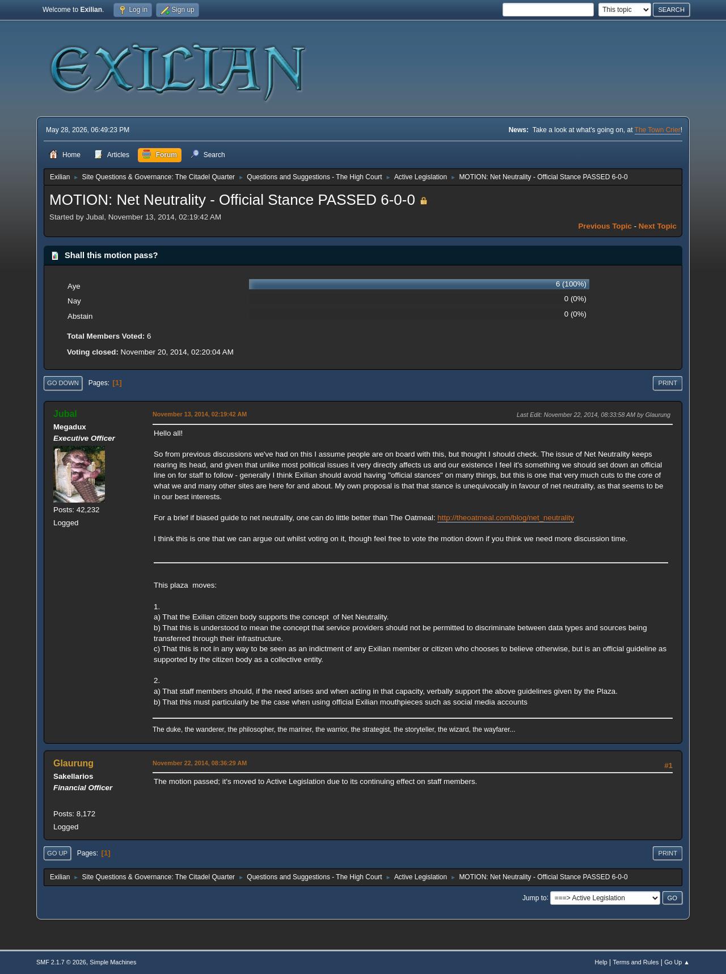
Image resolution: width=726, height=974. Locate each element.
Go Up (57, 853)
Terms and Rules (636, 962)
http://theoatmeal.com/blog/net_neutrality (505, 517)
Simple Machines (113, 962)
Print (667, 383)
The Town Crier (658, 130)
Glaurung (73, 763)
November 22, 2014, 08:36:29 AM (200, 763)
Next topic (658, 226)
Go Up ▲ (677, 962)
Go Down (63, 383)
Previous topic (605, 226)
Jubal (65, 414)
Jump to (534, 897)
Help (601, 962)
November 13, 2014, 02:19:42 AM (200, 414)
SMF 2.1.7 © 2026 (61, 962)
